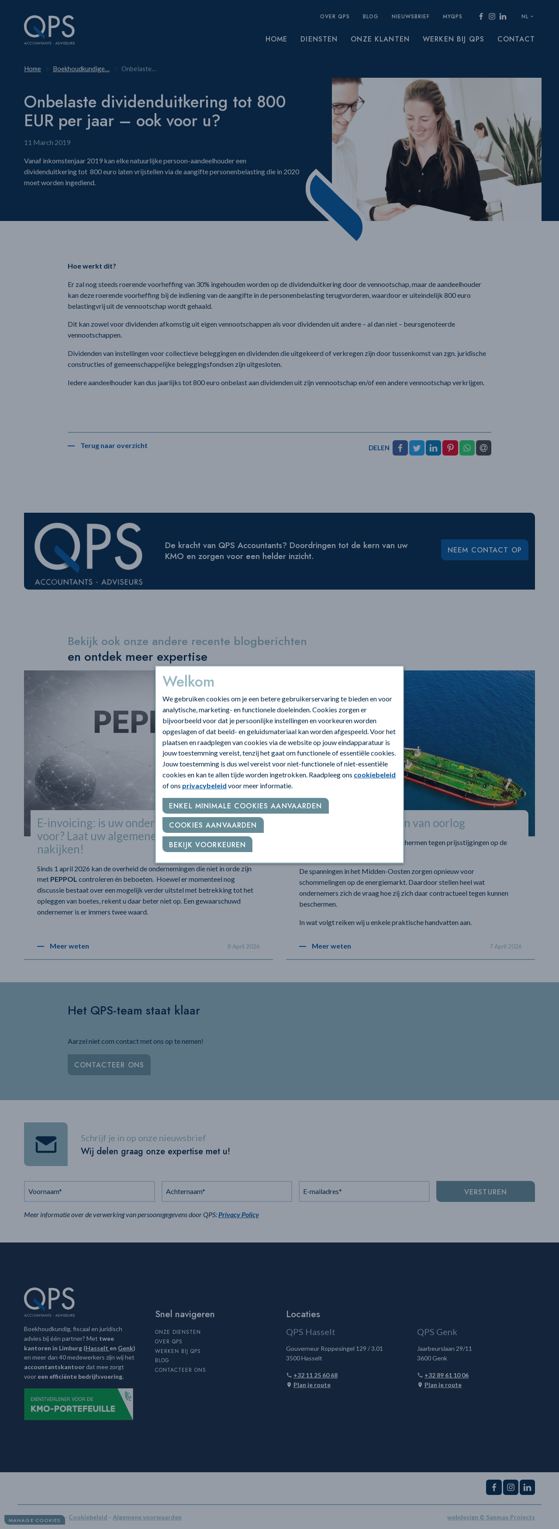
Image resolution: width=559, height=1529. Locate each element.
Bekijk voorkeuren (207, 845)
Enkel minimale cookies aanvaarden (245, 806)
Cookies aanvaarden (213, 825)
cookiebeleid (375, 774)
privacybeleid (204, 785)
